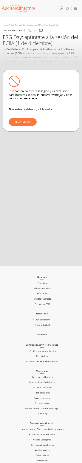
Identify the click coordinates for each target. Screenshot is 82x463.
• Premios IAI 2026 (42, 304)
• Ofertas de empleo (42, 299)
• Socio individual (42, 325)
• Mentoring (42, 413)
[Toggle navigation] (75, 8)
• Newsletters (42, 460)
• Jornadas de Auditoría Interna (42, 382)
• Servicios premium (42, 398)
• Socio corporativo (42, 319)
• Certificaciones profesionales (42, 351)
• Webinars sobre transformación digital (42, 408)
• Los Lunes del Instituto (42, 377)
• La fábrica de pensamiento (42, 434)
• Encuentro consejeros (41, 387)
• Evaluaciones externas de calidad (42, 361)
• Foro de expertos (42, 392)
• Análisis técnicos (42, 450)
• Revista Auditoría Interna (42, 445)
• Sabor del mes (42, 455)
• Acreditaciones (42, 356)
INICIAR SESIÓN (23, 121)
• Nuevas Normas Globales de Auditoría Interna (42, 429)
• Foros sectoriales (42, 403)
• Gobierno (42, 293)
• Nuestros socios (42, 288)
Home (5, 25)
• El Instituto (41, 283)
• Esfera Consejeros (42, 439)
